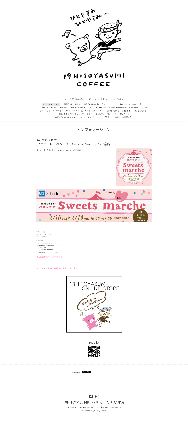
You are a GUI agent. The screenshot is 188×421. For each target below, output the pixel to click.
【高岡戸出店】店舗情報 (72, 104)
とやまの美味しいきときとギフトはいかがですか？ (127, 111)
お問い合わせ (123, 114)
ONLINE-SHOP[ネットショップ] (71, 114)
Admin (103, 411)
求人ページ (111, 114)
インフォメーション (51, 104)
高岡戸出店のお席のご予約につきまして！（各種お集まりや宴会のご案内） (114, 104)
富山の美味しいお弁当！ (139, 108)
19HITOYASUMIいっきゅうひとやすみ (94, 402)
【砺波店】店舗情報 (77, 108)
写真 (89, 108)
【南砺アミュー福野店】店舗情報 (53, 108)
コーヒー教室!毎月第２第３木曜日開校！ (110, 108)
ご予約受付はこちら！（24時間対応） (118, 117)
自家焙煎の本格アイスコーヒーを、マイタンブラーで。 (77, 117)
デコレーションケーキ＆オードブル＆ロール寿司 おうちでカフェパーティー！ (72, 111)
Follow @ (76, 372)
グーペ (96, 411)
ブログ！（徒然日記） (96, 114)
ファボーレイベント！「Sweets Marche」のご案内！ (75, 144)
